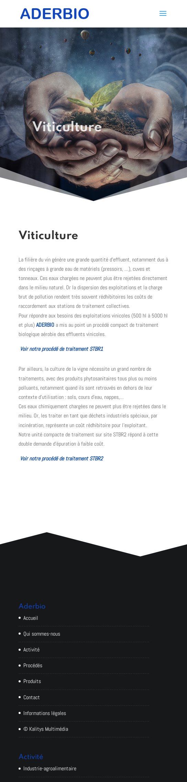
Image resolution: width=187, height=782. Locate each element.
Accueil (30, 618)
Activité (31, 649)
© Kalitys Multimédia (45, 729)
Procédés (32, 665)
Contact (31, 697)
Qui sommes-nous (41, 633)
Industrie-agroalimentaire (49, 768)
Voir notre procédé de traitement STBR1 (61, 349)
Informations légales (44, 713)
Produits (32, 681)
